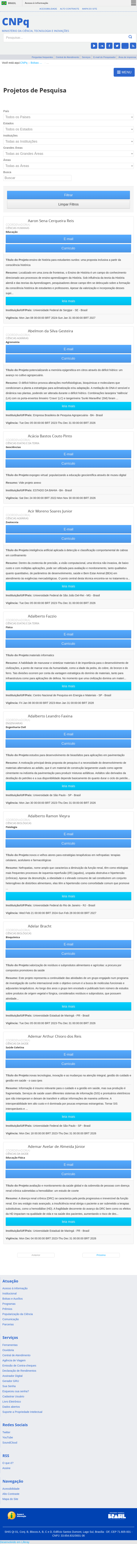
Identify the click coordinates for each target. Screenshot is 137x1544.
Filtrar (68, 195)
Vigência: (12, 317)
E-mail (68, 239)
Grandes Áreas (13, 147)
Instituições (10, 135)
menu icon (133, 3)
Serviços (86, 57)
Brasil (12, 3)
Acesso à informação (36, 3)
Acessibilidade (48, 9)
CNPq (23, 62)
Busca (7, 172)
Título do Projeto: (17, 259)
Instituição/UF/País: (19, 310)
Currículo (68, 248)
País (6, 111)
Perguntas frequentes (42, 57)
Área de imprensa (127, 57)
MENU (124, 72)
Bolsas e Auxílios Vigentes (37, 62)
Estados (8, 123)
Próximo (101, 1255)
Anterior (36, 1255)
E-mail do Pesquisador (104, 57)
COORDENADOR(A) (18, 224)
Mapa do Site (89, 9)
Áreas (7, 159)
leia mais (68, 301)
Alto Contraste (69, 9)
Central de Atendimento (67, 57)
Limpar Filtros (68, 204)
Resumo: (12, 272)
